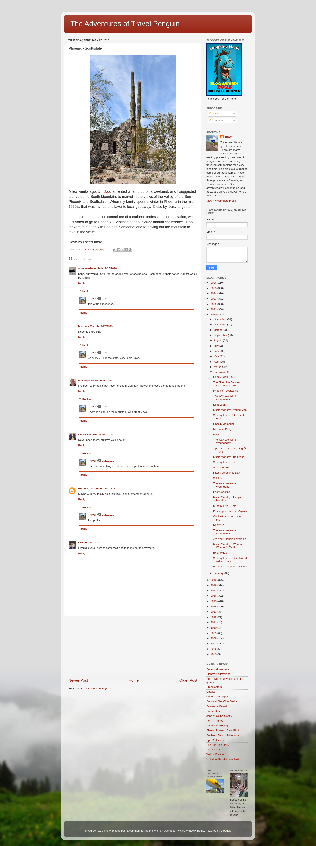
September (221, 335)
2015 (214, 601)
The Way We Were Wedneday (224, 485)
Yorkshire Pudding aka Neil (222, 759)
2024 (214, 293)
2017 (214, 590)
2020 (214, 314)
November (220, 324)
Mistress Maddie (88, 326)
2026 (214, 282)
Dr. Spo (104, 191)
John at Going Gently (219, 715)
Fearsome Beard (216, 706)
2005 (214, 654)
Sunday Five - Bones (225, 462)
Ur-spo (82, 542)
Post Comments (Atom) (99, 688)
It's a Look (219, 404)
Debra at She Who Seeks (221, 701)
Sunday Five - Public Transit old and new (230, 560)
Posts (214, 113)
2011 (214, 622)
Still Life (218, 478)
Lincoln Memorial (223, 423)
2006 (214, 648)
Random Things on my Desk (230, 566)
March (218, 366)
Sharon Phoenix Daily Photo (223, 730)
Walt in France (215, 754)
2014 (214, 606)
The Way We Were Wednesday (224, 397)
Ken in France (214, 720)
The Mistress (214, 749)
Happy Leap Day (223, 376)
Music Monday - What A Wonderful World (227, 546)
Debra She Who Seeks (92, 434)
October (219, 329)
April (217, 361)
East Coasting (221, 491)
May (217, 356)
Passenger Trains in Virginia (230, 511)
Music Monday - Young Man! (230, 409)
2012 (214, 617)
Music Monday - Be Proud (228, 456)
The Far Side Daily (217, 744)
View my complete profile (221, 200)
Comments (217, 120)
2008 (214, 638)
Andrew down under (218, 669)
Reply (81, 283)
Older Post (188, 680)
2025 (214, 288)
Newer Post (78, 680)
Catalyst (211, 691)
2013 (214, 611)
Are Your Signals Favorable (229, 538)
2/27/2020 (111, 268)
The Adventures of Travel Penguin (125, 24)
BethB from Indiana (90, 488)
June (217, 351)
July (216, 345)
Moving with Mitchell (91, 380)
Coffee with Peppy (217, 696)
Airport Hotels (221, 467)
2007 (214, 643)
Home (134, 680)
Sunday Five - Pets (224, 505)
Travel (92, 298)
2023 (214, 298)
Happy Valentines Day (226, 472)
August (218, 340)
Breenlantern (214, 686)
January (219, 573)
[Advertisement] (133, 647)
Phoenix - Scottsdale (225, 390)
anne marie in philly (91, 268)
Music (216, 434)
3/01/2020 (94, 542)
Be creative (220, 552)
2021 (214, 309)
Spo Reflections (216, 740)
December (220, 319)
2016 (214, 595)
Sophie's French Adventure (222, 735)
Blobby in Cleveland (218, 673)
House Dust (213, 711)
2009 (214, 633)
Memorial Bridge (223, 429)
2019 (214, 579)
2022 (214, 304)
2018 (214, 585)
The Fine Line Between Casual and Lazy (227, 384)
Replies (86, 291)
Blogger (225, 830)
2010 (214, 627)
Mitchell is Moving (217, 725)
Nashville (218, 525)
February (220, 372)
